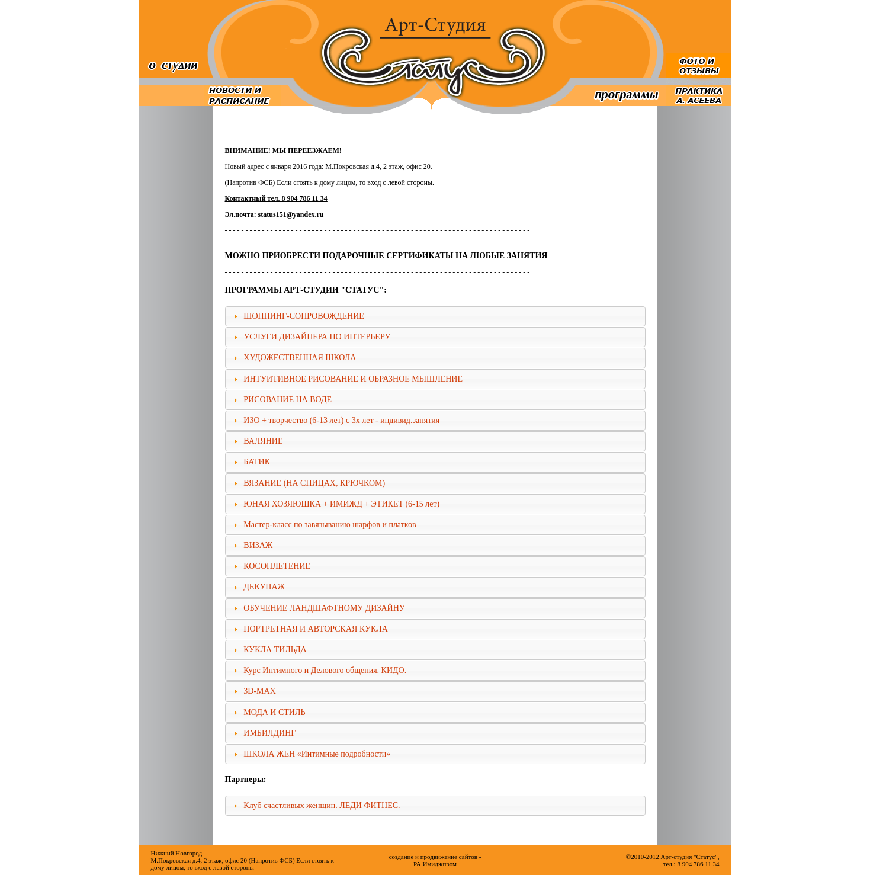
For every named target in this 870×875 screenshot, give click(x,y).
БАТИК (256, 461)
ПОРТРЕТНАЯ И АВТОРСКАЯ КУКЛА (315, 628)
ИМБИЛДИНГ (269, 733)
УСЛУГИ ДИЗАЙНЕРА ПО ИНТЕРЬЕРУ (316, 336)
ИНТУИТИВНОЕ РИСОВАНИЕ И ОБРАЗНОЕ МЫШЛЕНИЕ (353, 378)
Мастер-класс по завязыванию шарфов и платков (329, 524)
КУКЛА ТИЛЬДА (274, 649)
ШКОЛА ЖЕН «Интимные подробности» (316, 753)
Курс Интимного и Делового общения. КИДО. (324, 670)
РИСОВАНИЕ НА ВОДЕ (287, 399)
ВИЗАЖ (257, 545)
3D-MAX (259, 691)
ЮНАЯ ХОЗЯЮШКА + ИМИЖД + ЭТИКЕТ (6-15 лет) (341, 503)
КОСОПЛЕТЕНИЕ (276, 566)
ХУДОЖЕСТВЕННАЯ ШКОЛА (299, 357)
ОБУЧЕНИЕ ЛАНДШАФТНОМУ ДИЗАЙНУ (323, 608)
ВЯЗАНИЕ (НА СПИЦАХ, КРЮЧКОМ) (314, 483)
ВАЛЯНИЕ (262, 441)
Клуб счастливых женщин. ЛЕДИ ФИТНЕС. (321, 805)
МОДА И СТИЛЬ (274, 712)
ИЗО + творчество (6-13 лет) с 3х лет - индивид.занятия (341, 420)
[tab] (435, 316)
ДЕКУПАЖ (264, 586)
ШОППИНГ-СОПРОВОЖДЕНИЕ (303, 316)
